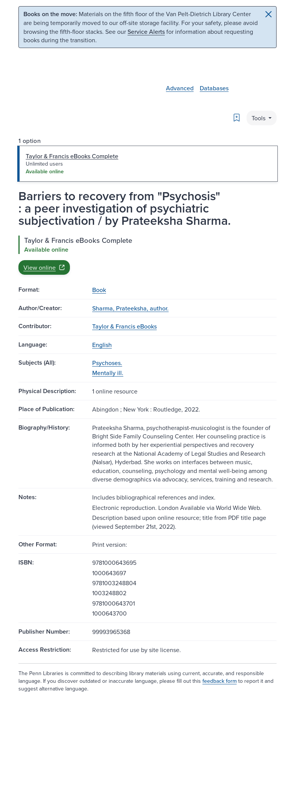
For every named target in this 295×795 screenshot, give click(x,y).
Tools (259, 118)
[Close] (268, 14)
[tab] (147, 164)
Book (99, 289)
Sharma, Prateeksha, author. (130, 308)
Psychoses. (107, 362)
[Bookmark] (237, 117)
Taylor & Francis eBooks (124, 326)
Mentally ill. (107, 372)
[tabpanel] (147, 255)
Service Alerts (146, 31)
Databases (214, 88)
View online (44, 267)
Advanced (180, 88)
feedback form (219, 681)
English (102, 344)
